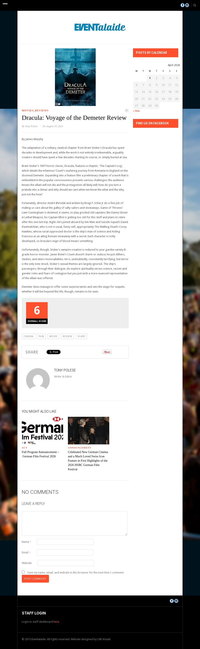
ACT (24, 447)
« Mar (136, 110)
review (67, 336)
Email (26, 552)
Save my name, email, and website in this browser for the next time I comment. (75, 572)
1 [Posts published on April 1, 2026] (150, 78)
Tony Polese (31, 126)
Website (27, 563)
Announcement (79, 447)
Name (26, 541)
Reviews (42, 110)
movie (53, 336)
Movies (28, 110)
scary (81, 336)
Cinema (28, 336)
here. (56, 621)
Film (41, 336)
